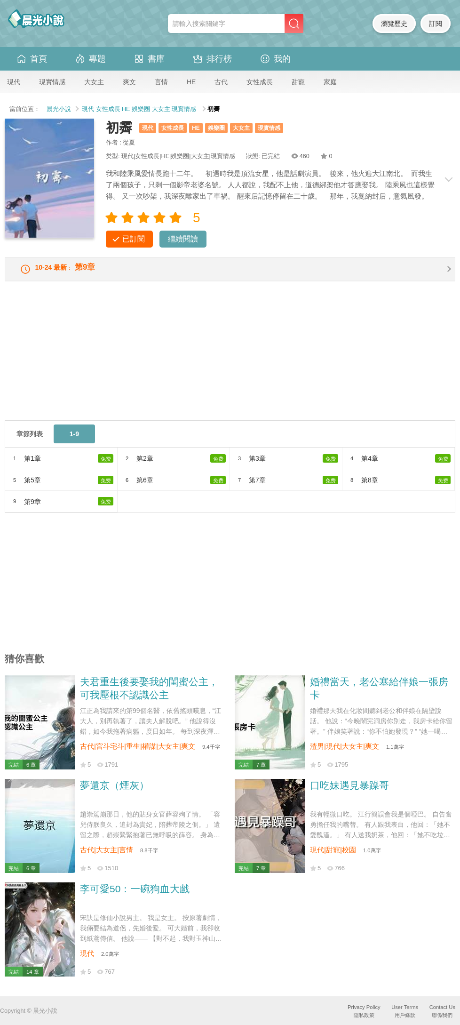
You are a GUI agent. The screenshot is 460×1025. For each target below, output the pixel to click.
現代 (13, 82)
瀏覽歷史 (394, 23)
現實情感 (52, 82)
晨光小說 (59, 109)
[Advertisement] (230, 361)
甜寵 (298, 82)
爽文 (129, 82)
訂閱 (435, 23)
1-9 (74, 440)
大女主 (94, 82)
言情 (161, 82)
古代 (221, 82)
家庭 (330, 82)
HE (191, 82)
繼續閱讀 (183, 239)
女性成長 (259, 82)
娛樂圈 (141, 109)
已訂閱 (133, 239)
